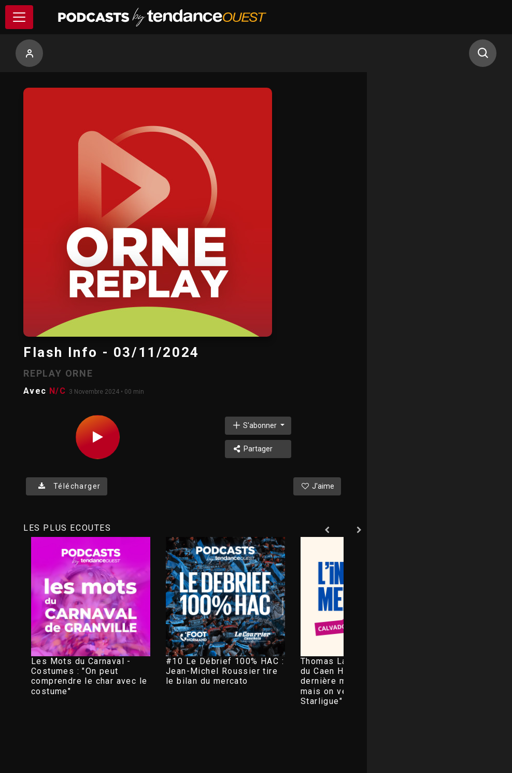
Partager (252, 449)
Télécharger (67, 486)
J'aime (317, 486)
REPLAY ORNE (58, 373)
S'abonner (255, 425)
